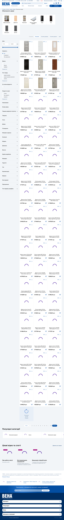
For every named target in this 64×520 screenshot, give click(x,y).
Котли (23, 5)
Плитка (47, 5)
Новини (38, 0)
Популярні (37, 36)
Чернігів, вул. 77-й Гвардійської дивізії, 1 (8, 0)
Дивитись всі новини (57, 445)
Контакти (55, 0)
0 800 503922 (31, 0)
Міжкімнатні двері (31, 5)
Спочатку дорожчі (53, 36)
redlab (61, 517)
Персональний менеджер (48, 0)
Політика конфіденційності (14, 517)
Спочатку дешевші (44, 36)
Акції (42, 0)
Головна (3, 9)
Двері (14, 9)
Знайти (45, 3)
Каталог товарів (9, 9)
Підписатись (45, 490)
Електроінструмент (14, 5)
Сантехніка (40, 5)
